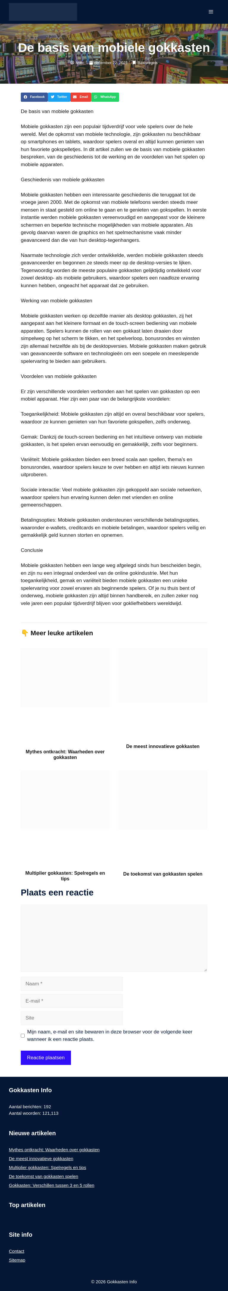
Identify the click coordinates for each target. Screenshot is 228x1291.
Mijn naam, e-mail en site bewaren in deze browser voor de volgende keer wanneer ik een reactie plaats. (110, 1035)
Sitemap (17, 1260)
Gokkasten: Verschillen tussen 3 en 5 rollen (51, 1185)
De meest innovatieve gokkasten (163, 746)
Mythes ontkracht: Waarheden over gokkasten (54, 1149)
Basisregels (148, 63)
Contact (16, 1251)
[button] (34, 97)
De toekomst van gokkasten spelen (162, 873)
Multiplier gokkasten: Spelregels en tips (47, 1167)
